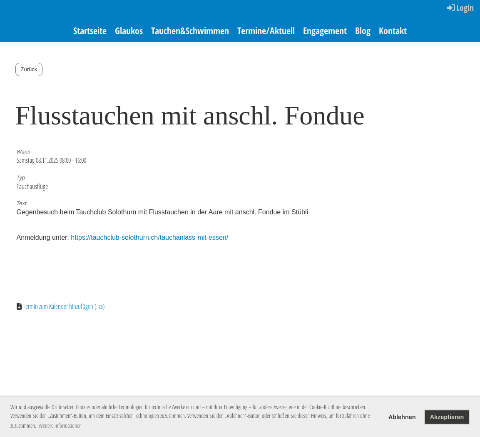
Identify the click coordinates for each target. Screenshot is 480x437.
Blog (363, 30)
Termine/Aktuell (266, 30)
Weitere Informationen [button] (60, 426)
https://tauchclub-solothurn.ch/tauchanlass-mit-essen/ (149, 237)
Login (459, 7)
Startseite (90, 30)
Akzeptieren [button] (447, 417)
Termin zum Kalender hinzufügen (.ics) (63, 306)
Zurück (29, 69)
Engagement (325, 30)
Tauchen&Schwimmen (190, 30)
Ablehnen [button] (402, 417)
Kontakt (393, 30)
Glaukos (129, 30)
